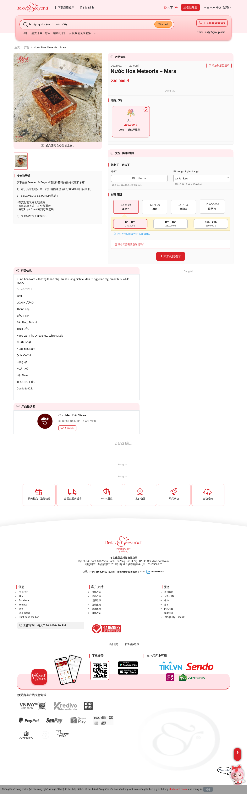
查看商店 (67, 428)
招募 (166, 604)
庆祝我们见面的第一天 (82, 33)
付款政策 (96, 592)
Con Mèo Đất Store (72, 415)
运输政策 (96, 600)
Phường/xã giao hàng (185, 171)
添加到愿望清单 (219, 65)
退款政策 (96, 613)
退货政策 (96, 608)
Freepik (180, 617)
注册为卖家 (24, 613)
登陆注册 (190, 7)
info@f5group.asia (127, 571)
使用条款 (168, 592)
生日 (26, 33)
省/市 (114, 171)
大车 (171, 7)
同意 (208, 789)
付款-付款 (169, 596)
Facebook (24, 600)
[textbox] (202, 181)
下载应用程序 (64, 7)
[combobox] (201, 178)
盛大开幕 (36, 33)
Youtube (23, 604)
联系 (21, 596)
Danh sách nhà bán (29, 617)
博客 (21, 608)
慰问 (47, 33)
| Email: (103, 571)
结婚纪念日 (60, 33)
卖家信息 (168, 613)
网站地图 (168, 608)
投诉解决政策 (132, 644)
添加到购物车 (170, 256)
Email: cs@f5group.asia (211, 32)
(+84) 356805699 (212, 22)
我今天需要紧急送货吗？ (130, 244)
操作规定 (113, 644)
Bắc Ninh (87, 7)
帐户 (166, 600)
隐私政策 (96, 596)
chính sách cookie (178, 789)
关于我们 (23, 592)
